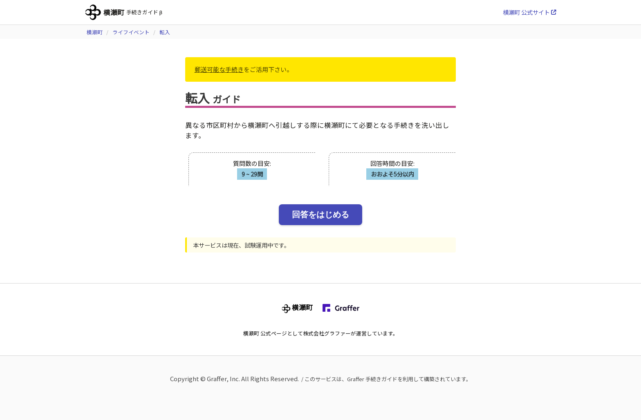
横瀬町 (95, 32)
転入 (164, 32)
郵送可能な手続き (219, 69)
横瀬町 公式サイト (529, 12)
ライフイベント (131, 32)
